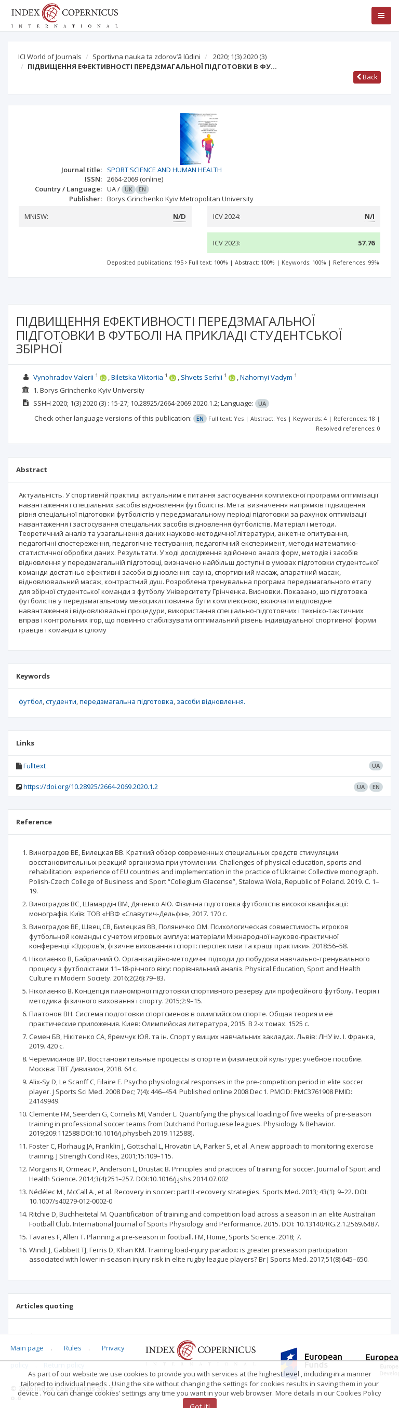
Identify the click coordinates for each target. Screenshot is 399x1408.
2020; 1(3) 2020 (240, 56)
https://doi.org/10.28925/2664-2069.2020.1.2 (90, 786)
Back (367, 76)
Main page (27, 1347)
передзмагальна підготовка (126, 701)
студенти (61, 701)
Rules (73, 1347)
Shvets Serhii (201, 377)
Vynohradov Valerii (63, 377)
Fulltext (34, 765)
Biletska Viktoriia (137, 377)
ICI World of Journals (50, 56)
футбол (31, 701)
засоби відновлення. (211, 701)
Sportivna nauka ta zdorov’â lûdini (146, 56)
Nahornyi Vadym (266, 377)
